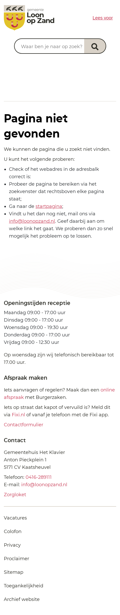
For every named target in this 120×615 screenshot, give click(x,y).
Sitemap (13, 572)
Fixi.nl (18, 415)
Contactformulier (23, 425)
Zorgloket (15, 494)
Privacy (12, 545)
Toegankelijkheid (23, 586)
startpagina (49, 206)
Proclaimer (16, 558)
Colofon (12, 531)
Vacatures (15, 518)
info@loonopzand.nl (32, 221)
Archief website (22, 599)
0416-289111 (39, 477)
